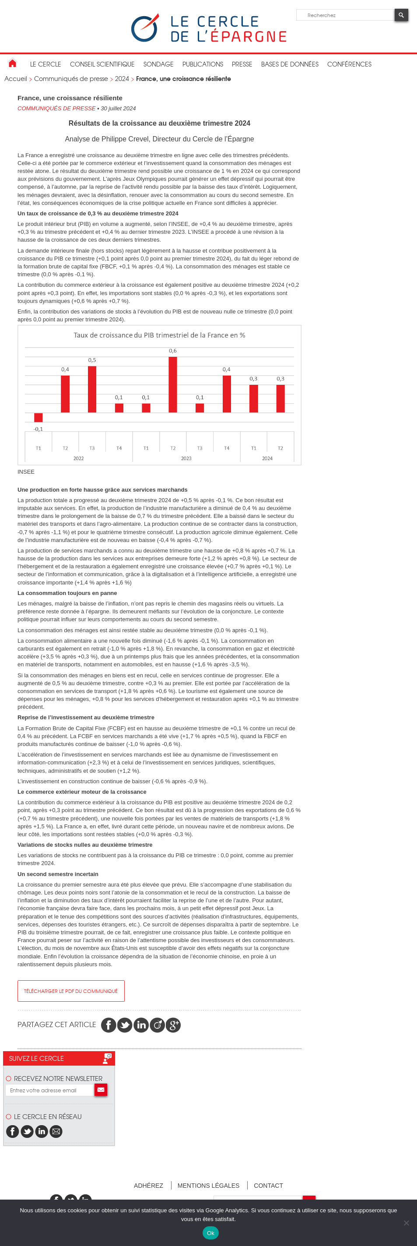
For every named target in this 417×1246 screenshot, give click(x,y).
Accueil (15, 78)
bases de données (290, 64)
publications (202, 64)
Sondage (159, 64)
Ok (210, 1233)
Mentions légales (209, 1185)
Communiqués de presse (71, 78)
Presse (242, 64)
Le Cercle (45, 64)
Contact (268, 1185)
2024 (122, 78)
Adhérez (148, 1185)
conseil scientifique (102, 64)
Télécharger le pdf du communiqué (71, 990)
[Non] (406, 1222)
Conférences (349, 64)
